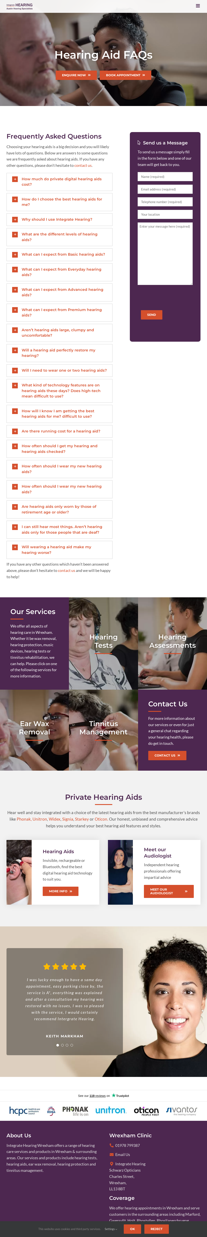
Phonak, (24, 818)
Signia (67, 818)
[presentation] (171, 296)
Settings (111, 1229)
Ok (132, 1229)
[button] (59, 182)
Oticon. (101, 818)
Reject (157, 1229)
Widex (54, 818)
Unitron (40, 818)
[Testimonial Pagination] (56, 1045)
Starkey (82, 818)
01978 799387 (124, 1145)
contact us (83, 165)
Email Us (119, 1154)
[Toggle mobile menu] (198, 5)
